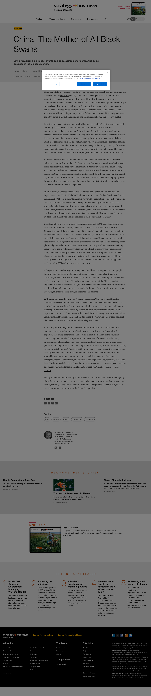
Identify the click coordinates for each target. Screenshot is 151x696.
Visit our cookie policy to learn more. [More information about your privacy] (89, 78)
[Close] (107, 72)
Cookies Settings (52, 84)
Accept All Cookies (100, 84)
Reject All (84, 84)
